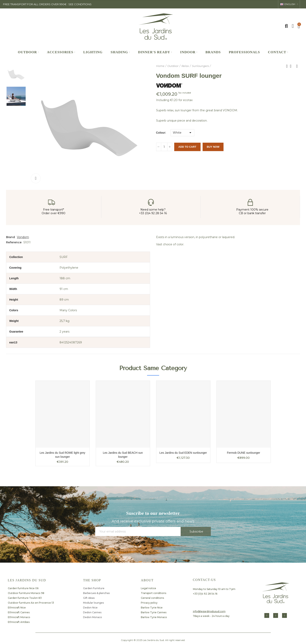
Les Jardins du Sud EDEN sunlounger (183, 452)
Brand (10, 237)
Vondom (23, 237)
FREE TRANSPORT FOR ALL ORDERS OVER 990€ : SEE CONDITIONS (47, 4)
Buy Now (213, 146)
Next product (297, 66)
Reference (14, 242)
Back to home (292, 66)
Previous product (287, 66)
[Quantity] (164, 147)
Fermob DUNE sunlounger (243, 452)
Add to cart (187, 146)
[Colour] (182, 132)
